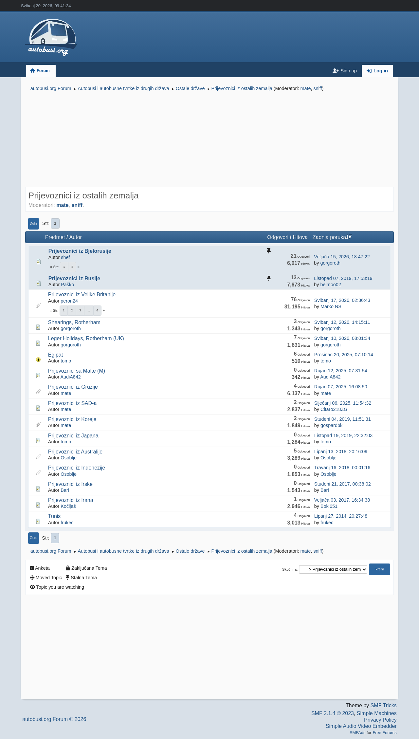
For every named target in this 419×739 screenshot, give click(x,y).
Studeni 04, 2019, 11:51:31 (342, 419)
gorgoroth (330, 263)
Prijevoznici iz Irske (70, 484)
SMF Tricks (384, 705)
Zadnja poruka (332, 237)
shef (65, 257)
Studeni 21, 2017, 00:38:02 (342, 484)
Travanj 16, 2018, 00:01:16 (342, 467)
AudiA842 (70, 376)
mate (305, 88)
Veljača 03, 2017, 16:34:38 (342, 500)
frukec (67, 522)
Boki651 (328, 506)
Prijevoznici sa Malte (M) (76, 371)
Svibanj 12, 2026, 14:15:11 (342, 322)
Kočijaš (68, 506)
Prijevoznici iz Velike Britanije (82, 294)
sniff (317, 88)
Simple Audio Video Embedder (361, 726)
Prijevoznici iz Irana (70, 500)
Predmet (55, 237)
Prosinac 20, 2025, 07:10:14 (343, 354)
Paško (67, 284)
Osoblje (69, 457)
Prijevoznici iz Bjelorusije (79, 251)
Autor (75, 237)
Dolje (34, 223)
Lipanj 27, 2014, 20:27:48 (340, 516)
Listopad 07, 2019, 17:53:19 (343, 278)
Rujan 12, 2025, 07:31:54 (340, 370)
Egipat (55, 355)
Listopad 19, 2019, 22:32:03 (343, 435)
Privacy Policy (380, 720)
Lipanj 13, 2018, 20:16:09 (340, 451)
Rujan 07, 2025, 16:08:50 (340, 386)
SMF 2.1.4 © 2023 (332, 713)
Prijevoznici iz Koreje (72, 419)
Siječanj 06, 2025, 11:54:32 (342, 403)
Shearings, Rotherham (74, 322)
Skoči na (289, 569)
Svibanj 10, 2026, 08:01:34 (342, 338)
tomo (66, 360)
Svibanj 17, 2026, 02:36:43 (342, 300)
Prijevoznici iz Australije (75, 451)
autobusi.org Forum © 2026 (54, 719)
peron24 (69, 301)
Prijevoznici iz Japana (73, 435)
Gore (33, 538)
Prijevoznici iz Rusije (74, 278)
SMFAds (357, 732)
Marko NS (330, 306)
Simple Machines (377, 713)
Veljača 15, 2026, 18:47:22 (342, 256)
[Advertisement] (209, 140)
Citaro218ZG (333, 409)
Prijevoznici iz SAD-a (72, 403)
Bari (65, 490)
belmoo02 (330, 284)
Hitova (300, 237)
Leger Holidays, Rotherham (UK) (86, 338)
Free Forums (384, 732)
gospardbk (331, 425)
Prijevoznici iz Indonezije (76, 468)
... (88, 310)
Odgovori (277, 237)
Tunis (54, 516)
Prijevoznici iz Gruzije (73, 387)
